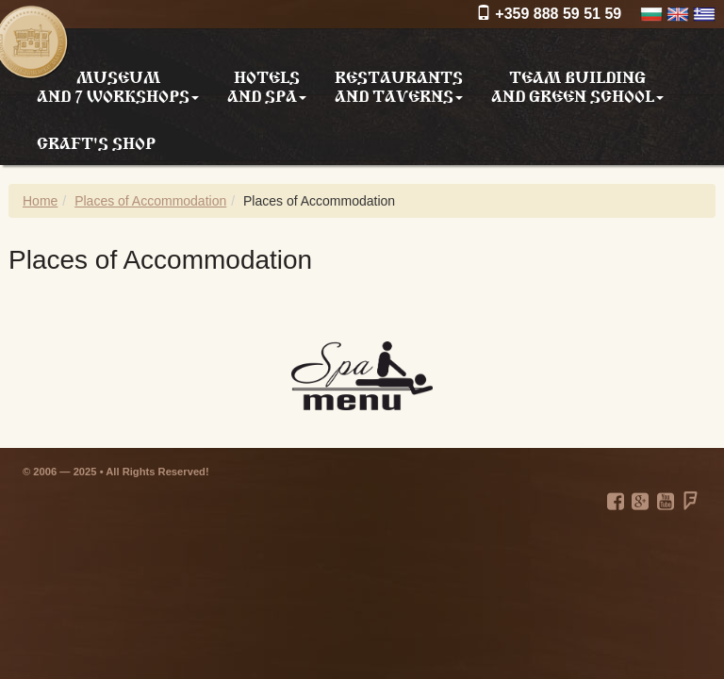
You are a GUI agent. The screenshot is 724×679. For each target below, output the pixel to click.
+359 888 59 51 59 (548, 14)
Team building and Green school (577, 86)
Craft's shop (96, 141)
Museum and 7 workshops (118, 86)
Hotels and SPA (266, 86)
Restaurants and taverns (399, 86)
